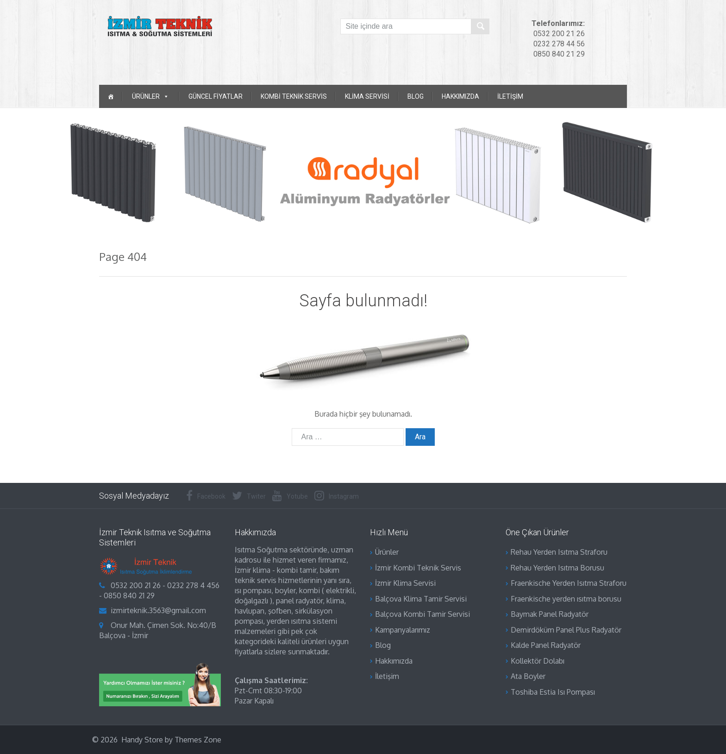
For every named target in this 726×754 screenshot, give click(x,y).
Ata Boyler (528, 676)
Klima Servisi (367, 96)
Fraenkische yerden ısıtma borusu (566, 598)
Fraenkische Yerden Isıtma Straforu (568, 583)
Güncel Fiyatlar (215, 96)
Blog (415, 96)
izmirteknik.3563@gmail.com (158, 610)
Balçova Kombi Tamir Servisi (422, 614)
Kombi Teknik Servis (294, 96)
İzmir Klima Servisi (405, 583)
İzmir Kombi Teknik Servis (418, 567)
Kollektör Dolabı (537, 660)
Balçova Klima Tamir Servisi (421, 598)
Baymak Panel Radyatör (549, 614)
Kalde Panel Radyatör (546, 645)
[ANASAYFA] (111, 96)
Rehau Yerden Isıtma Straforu (559, 552)
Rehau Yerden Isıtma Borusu (557, 567)
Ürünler (387, 552)
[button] (9, 172)
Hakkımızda (460, 96)
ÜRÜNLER (150, 96)
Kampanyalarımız (402, 629)
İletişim (510, 96)
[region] (363, 172)
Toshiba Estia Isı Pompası (553, 692)
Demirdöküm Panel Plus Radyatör (566, 629)
